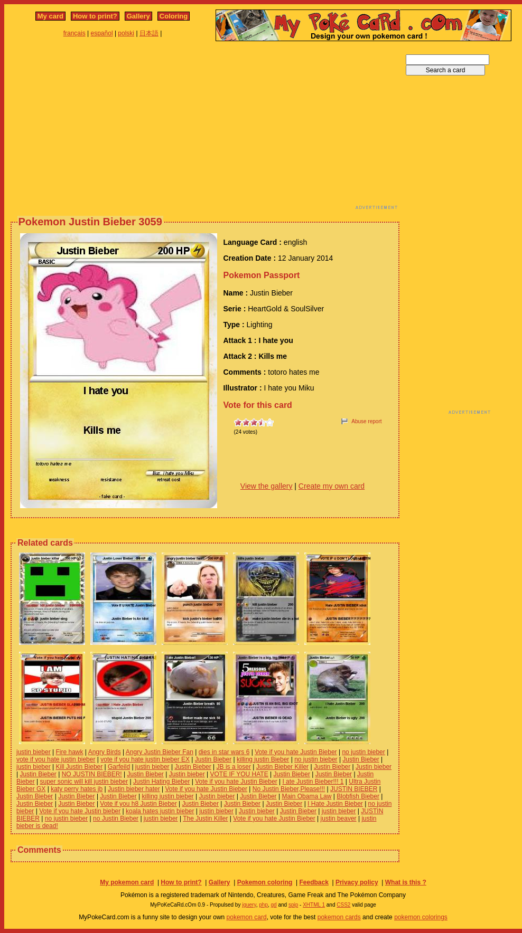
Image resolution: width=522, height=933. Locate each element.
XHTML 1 (314, 905)
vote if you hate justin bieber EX (145, 759)
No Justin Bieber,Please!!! (289, 789)
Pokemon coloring (265, 882)
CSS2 (343, 905)
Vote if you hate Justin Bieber (296, 752)
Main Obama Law (306, 796)
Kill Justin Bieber (79, 766)
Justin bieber (374, 766)
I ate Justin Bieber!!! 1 (312, 781)
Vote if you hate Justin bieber (79, 811)
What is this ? (405, 882)
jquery (249, 905)
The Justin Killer (205, 818)
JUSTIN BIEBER (353, 789)
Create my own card (332, 486)
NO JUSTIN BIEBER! (92, 774)
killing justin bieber (168, 796)
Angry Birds (104, 752)
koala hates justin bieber (160, 811)
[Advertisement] (153, 128)
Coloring (174, 16)
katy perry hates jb (76, 789)
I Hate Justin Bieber (335, 803)
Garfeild (119, 766)
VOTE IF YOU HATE (239, 774)
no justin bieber (363, 752)
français (74, 33)
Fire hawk (69, 752)
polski (126, 33)
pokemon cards (339, 917)
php (263, 905)
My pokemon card (127, 882)
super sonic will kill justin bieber (84, 781)
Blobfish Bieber (358, 796)
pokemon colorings (421, 917)
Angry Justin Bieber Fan (159, 752)
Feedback (313, 882)
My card (50, 16)
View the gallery (266, 486)
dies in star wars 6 (224, 752)
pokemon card (247, 917)
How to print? (95, 16)
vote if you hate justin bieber (55, 759)
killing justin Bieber (263, 759)
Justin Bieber (213, 759)
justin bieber (33, 752)
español (102, 33)
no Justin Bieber (115, 818)
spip (293, 905)
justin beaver (339, 818)
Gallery (138, 16)
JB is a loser (234, 766)
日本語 (149, 33)
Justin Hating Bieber (161, 781)
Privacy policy (356, 882)
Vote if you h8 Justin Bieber (138, 803)
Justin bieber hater (134, 789)
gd (274, 905)
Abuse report (366, 421)
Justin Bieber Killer (282, 766)
